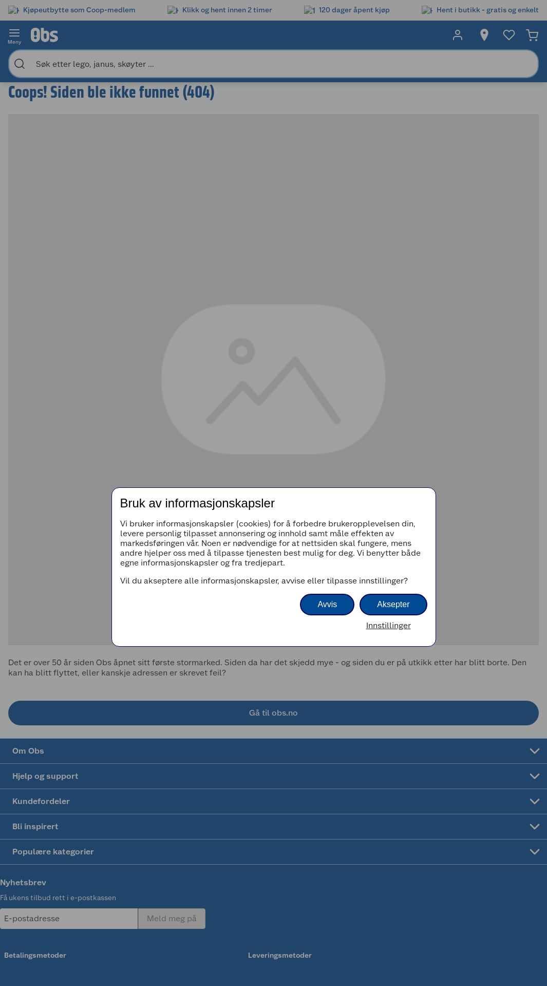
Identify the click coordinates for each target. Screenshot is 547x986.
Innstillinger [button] (388, 625)
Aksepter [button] (393, 604)
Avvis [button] (327, 604)
